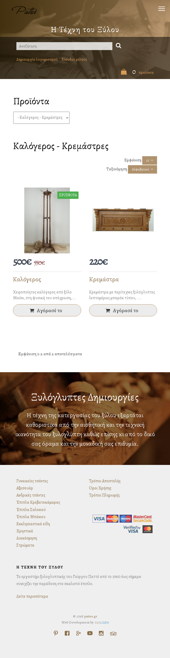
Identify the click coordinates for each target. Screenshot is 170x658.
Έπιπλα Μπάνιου (30, 517)
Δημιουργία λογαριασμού (37, 59)
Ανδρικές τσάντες (30, 495)
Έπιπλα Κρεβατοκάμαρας (38, 502)
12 (147, 160)
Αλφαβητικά (140, 169)
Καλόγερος (27, 279)
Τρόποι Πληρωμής (104, 495)
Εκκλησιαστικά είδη (33, 524)
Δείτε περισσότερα (32, 596)
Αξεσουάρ (24, 488)
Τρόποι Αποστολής (105, 481)
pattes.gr (90, 616)
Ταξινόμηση (116, 169)
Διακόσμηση (26, 538)
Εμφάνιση (132, 160)
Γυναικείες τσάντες (32, 481)
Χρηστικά (24, 531)
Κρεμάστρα (104, 279)
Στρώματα (25, 545)
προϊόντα (137, 72)
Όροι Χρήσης (100, 488)
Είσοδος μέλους (74, 59)
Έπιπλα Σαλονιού (31, 510)
